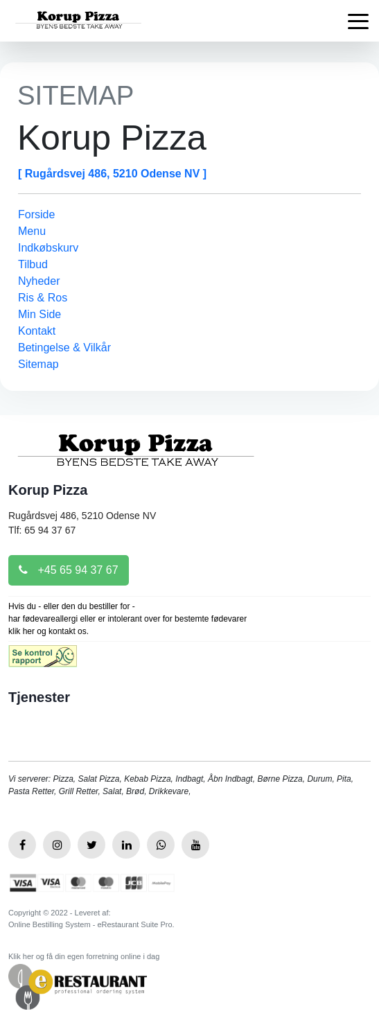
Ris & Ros (42, 298)
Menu (32, 231)
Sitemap (38, 364)
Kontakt (36, 331)
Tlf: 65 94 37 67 (42, 530)
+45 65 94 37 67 (68, 570)
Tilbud (33, 264)
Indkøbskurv (48, 248)
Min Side (39, 314)
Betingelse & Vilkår (64, 347)
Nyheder (39, 281)
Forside (36, 214)
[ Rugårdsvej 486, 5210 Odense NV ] (112, 173)
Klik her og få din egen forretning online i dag (83, 956)
